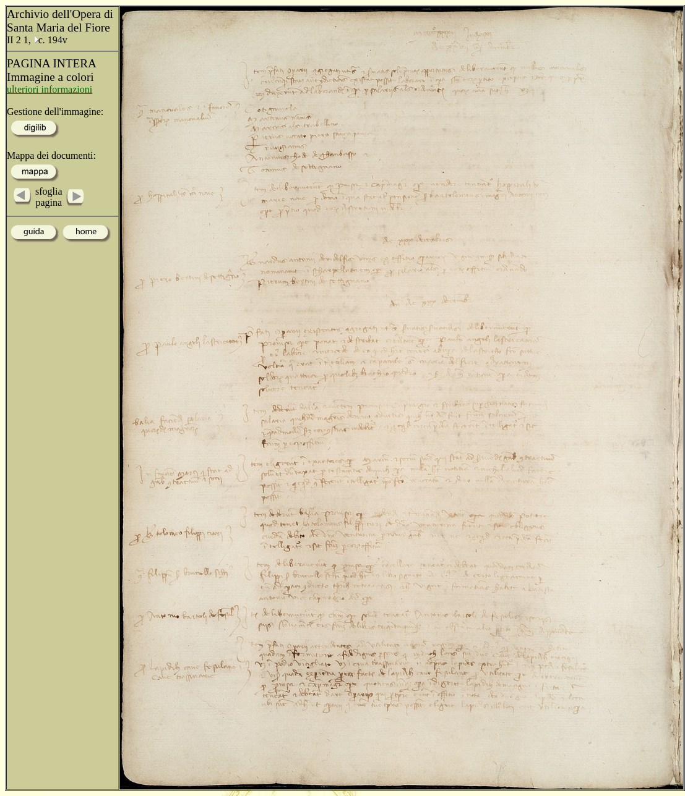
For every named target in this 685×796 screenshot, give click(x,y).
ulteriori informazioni (49, 89)
